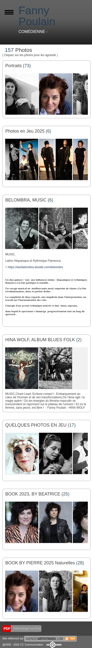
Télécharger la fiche (26, 628)
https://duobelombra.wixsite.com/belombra (35, 267)
